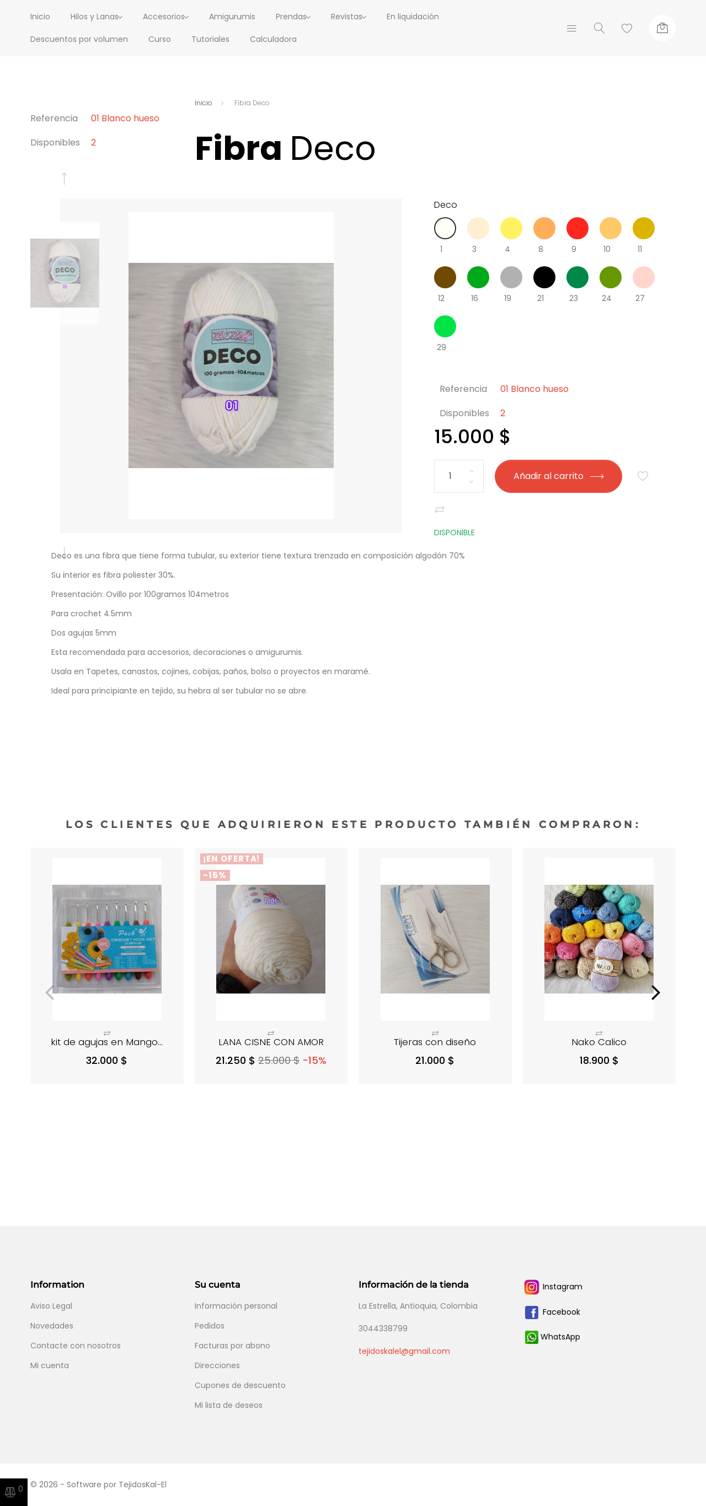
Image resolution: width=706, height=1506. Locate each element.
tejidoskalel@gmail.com (404, 1351)
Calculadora (273, 39)
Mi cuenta (49, 1365)
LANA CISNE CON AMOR (271, 1041)
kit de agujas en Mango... (107, 1041)
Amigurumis (246, 16)
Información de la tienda (414, 1284)
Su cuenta (217, 1284)
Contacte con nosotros (75, 1345)
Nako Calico (599, 1041)
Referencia (54, 118)
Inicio (40, 16)
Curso (159, 39)
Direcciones (217, 1365)
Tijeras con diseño (435, 1041)
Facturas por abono (232, 1345)
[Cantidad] (459, 476)
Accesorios (171, 16)
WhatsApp (552, 1336)
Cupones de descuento (240, 1385)
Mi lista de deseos (229, 1405)
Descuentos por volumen (79, 39)
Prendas (305, 16)
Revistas (368, 16)
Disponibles (55, 142)
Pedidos (209, 1325)
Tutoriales (210, 39)
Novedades (51, 1325)
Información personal (236, 1305)
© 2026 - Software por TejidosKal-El (98, 1484)
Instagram (552, 1286)
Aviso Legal (51, 1305)
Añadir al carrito (558, 476)
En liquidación (441, 16)
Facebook (551, 1311)
